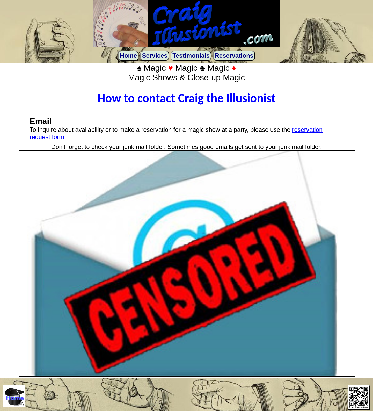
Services (154, 55)
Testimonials (191, 55)
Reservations (234, 55)
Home (128, 55)
